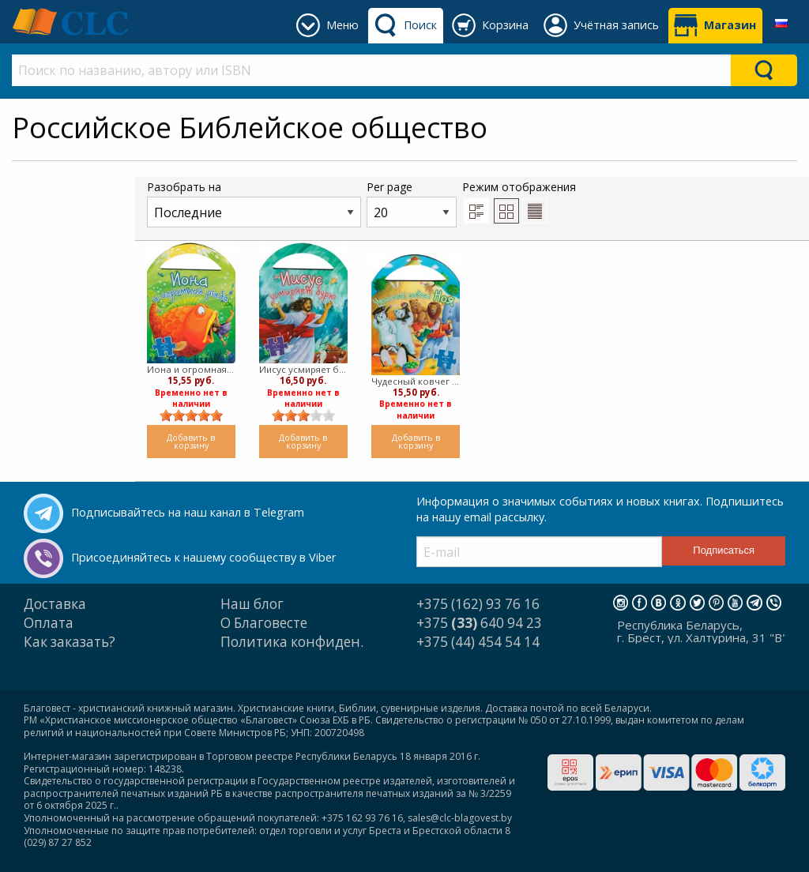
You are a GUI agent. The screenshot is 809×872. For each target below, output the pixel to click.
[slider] (191, 415)
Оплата (48, 623)
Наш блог (252, 604)
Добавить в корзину (191, 441)
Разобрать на (254, 203)
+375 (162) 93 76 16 (478, 604)
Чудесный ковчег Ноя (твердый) (415, 381)
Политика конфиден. (291, 642)
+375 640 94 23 (479, 623)
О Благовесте (263, 623)
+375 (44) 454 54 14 (478, 642)
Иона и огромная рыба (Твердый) (191, 369)
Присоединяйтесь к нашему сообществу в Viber (203, 557)
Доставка (55, 604)
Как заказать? (69, 642)
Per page (412, 203)
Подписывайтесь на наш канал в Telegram (187, 512)
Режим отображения (519, 201)
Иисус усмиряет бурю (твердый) (303, 369)
